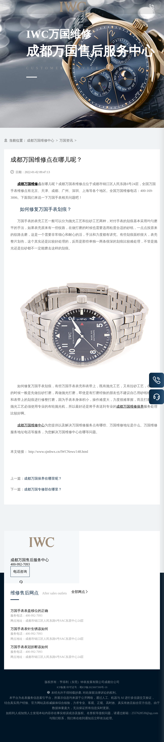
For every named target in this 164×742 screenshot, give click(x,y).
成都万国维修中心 (40, 140)
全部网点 (79, 592)
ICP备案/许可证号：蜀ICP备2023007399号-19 (82, 687)
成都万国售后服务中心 (29, 560)
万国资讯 (66, 140)
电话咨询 (20, 573)
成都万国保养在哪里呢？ (43, 478)
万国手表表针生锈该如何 (29, 629)
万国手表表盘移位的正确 (29, 611)
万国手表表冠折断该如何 (29, 647)
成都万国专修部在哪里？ (43, 489)
